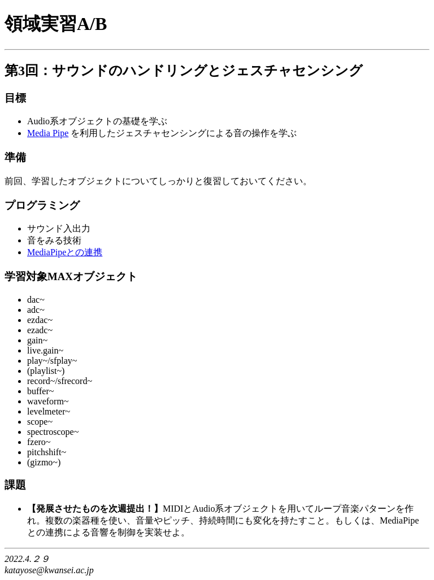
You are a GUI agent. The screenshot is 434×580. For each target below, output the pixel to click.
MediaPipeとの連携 (64, 252)
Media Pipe (47, 133)
